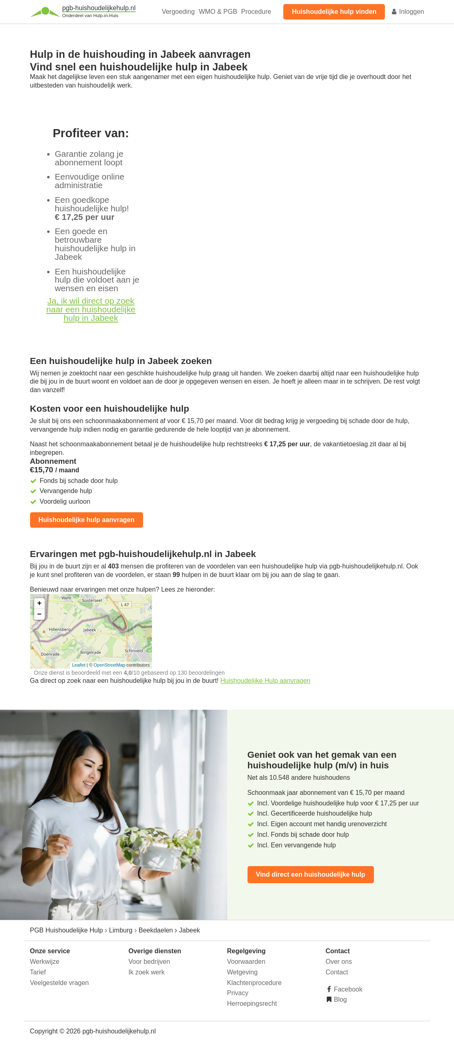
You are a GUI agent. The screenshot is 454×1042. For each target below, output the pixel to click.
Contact (337, 972)
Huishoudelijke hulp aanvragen (87, 519)
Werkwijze (45, 961)
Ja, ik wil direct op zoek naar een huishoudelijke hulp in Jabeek (91, 309)
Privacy (237, 992)
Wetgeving (242, 972)
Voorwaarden (246, 961)
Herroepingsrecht (252, 1003)
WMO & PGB (218, 11)
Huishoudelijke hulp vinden (334, 11)
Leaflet (78, 664)
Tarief (38, 972)
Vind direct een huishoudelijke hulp (310, 874)
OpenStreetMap (109, 664)
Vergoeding (178, 11)
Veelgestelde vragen (59, 982)
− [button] (39, 614)
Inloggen (407, 11)
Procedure (256, 11)
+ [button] (39, 603)
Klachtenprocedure (254, 982)
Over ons (339, 961)
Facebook (347, 989)
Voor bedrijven (149, 961)
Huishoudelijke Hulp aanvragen (265, 680)
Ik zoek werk (146, 972)
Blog (339, 999)
